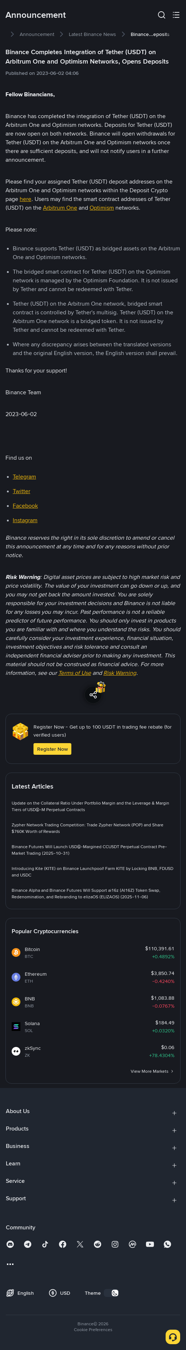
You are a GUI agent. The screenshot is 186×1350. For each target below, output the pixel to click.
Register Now (52, 749)
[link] (37, 34)
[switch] (111, 1293)
